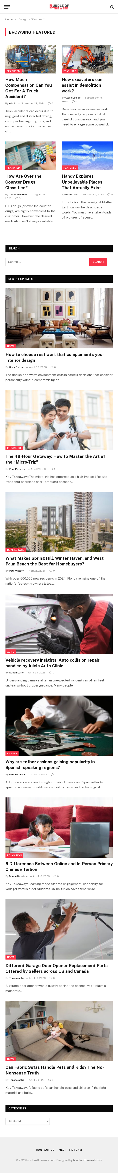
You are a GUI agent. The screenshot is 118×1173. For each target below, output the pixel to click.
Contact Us (45, 1149)
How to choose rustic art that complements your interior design (54, 357)
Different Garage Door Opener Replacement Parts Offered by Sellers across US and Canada (56, 968)
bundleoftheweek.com (87, 1160)
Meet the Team (70, 1149)
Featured (13, 71)
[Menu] (7, 7)
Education (14, 855)
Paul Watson (16, 570)
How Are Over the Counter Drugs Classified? (23, 182)
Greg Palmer (17, 367)
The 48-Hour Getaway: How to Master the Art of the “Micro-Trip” (55, 459)
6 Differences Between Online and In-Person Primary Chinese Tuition (59, 866)
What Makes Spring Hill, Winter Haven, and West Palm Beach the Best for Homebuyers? (54, 561)
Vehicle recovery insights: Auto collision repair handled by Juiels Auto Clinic (52, 663)
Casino (12, 753)
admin (12, 103)
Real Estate (15, 550)
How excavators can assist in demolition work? (82, 85)
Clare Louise (72, 97)
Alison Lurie (16, 672)
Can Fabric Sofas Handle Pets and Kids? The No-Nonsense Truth (54, 1070)
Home (11, 346)
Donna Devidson (18, 194)
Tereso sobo (16, 978)
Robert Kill (71, 194)
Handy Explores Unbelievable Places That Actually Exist (82, 182)
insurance (14, 448)
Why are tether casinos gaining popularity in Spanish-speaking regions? (50, 764)
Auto (10, 651)
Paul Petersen (17, 469)
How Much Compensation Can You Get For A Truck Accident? (28, 88)
